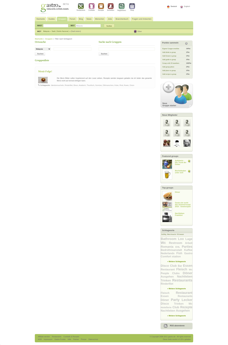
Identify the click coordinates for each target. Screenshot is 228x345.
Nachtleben (184, 276)
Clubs (177, 273)
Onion (132, 85)
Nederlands (168, 253)
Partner (76, 339)
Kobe (116, 85)
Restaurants (81, 7)
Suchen (40, 54)
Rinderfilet (69, 85)
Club (174, 265)
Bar (180, 265)
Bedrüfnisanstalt (172, 249)
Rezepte (101, 7)
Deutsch (174, 6)
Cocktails (91, 7)
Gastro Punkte (60, 339)
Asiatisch (82, 85)
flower (126, 85)
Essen (187, 265)
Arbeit (188, 243)
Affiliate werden (44, 337)
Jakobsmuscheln (57, 85)
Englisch (187, 6)
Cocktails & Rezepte (71, 337)
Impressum (48, 339)
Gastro (188, 253)
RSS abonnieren (177, 326)
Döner (187, 273)
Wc (165, 243)
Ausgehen (169, 276)
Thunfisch (90, 85)
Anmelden (110, 7)
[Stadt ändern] (76, 31)
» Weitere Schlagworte (176, 261)
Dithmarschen (108, 85)
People (166, 273)
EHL (178, 246)
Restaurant (168, 269)
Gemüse (98, 85)
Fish (180, 253)
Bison (75, 85)
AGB (40, 339)
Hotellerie (166, 307)
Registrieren (121, 7)
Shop (132, 7)
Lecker (187, 300)
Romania (168, 246)
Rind (121, 85)
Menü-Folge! (45, 71)
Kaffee (188, 249)
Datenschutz (93, 339)
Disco (165, 265)
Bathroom (169, 239)
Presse (83, 339)
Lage (188, 239)
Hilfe (70, 339)
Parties (187, 246)
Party (176, 300)
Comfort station (171, 256)
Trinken (166, 280)
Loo (181, 239)
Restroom (177, 243)
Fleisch (182, 269)
